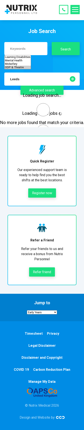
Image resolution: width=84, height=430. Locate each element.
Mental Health (18, 60)
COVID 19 (21, 370)
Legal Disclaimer (42, 346)
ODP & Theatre (18, 67)
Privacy (53, 334)
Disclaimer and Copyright (42, 358)
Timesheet (34, 334)
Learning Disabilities (18, 57)
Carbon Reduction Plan (51, 370)
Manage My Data (42, 382)
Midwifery (18, 64)
